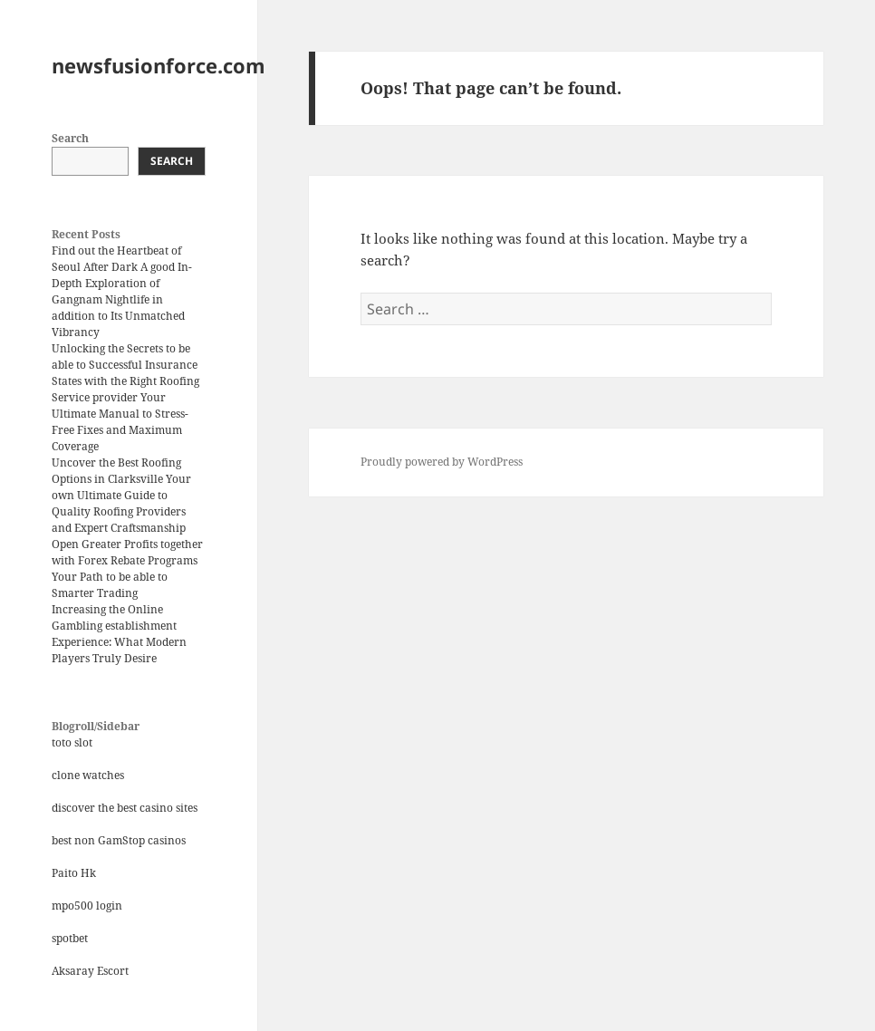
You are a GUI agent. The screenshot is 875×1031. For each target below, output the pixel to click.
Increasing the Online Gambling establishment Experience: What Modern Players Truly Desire (119, 634)
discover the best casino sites (124, 807)
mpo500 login (87, 905)
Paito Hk (74, 873)
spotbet (70, 938)
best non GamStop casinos (119, 840)
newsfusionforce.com (158, 65)
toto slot (72, 742)
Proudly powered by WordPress (442, 461)
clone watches (88, 775)
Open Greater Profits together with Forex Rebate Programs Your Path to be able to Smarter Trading (127, 568)
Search (70, 138)
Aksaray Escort (90, 970)
